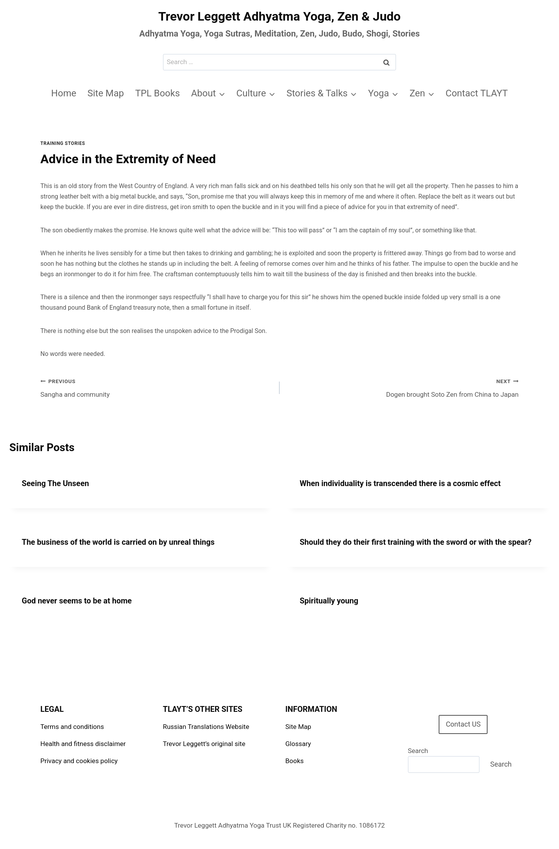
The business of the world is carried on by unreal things (118, 542)
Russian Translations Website (206, 726)
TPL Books (157, 93)
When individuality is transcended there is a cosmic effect (400, 483)
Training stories (62, 143)
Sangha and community (156, 387)
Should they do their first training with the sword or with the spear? (415, 542)
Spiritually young (329, 600)
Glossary (298, 744)
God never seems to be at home (77, 600)
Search (418, 751)
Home (63, 93)
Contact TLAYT (477, 93)
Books (294, 761)
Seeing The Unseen (55, 483)
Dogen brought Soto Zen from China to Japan (402, 387)
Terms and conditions (72, 726)
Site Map (105, 93)
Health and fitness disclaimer (83, 744)
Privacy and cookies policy (79, 761)
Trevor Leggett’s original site (204, 744)
